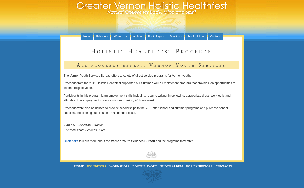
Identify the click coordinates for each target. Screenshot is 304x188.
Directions (176, 36)
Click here (71, 141)
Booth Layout (156, 36)
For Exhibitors (196, 36)
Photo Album (171, 166)
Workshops (120, 36)
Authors (137, 36)
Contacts (215, 36)
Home (86, 36)
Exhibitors (102, 36)
